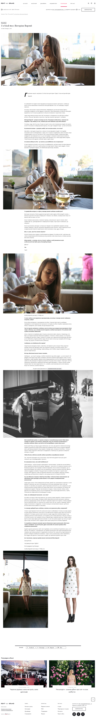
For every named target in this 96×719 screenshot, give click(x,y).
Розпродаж (64, 3)
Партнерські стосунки (63, 709)
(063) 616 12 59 (7, 9)
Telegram (52, 647)
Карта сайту (61, 714)
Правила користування (6, 709)
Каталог (25, 3)
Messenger (41, 647)
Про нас (72, 3)
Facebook (31, 647)
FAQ (42, 709)
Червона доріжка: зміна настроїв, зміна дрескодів (24, 690)
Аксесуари (34, 3)
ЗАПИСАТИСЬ (88, 9)
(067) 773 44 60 (15, 9)
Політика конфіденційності (7, 710)
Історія (59, 706)
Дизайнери (43, 3)
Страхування (28, 714)
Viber (61, 647)
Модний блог (53, 3)
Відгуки (43, 714)
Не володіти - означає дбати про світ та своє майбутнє (72, 690)
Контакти (60, 711)
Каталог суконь (29, 706)
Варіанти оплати (45, 706)
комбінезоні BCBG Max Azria (54, 368)
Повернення (44, 711)
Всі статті (3, 22)
